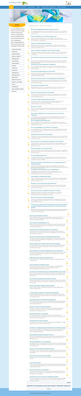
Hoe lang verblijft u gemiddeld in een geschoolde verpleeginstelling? (44, 292)
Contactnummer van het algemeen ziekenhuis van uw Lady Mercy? (44, 229)
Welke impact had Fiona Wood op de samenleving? (42, 134)
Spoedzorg (14, 91)
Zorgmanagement (15, 63)
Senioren (14, 84)
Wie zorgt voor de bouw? (36, 106)
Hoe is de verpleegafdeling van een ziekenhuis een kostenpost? (44, 127)
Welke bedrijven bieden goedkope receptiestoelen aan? (41, 257)
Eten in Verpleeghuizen (16, 40)
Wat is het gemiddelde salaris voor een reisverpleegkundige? (24, 36)
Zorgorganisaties (15, 58)
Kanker (38, 7)
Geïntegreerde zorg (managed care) (14, 75)
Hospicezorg (14, 68)
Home (11, 7)
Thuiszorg (14, 65)
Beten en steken (31, 7)
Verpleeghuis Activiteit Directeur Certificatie (20, 46)
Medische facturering (16, 79)
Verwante (17, 24)
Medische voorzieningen (17, 82)
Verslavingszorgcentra (16, 49)
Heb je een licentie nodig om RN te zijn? (19, 38)
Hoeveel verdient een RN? (35, 362)
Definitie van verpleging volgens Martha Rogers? (41, 43)
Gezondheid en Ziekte (33, 25)
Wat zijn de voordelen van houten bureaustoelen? (40, 306)
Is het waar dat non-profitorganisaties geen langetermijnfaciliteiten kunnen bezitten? (48, 271)
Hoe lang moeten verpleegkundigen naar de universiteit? (43, 71)
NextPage (45, 385)
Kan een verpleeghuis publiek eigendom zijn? (40, 120)
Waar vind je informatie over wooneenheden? (39, 369)
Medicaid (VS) (15, 77)
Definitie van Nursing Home (17, 32)
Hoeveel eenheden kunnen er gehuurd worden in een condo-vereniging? (45, 243)
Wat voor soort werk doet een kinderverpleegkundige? (42, 197)
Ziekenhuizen (14, 70)
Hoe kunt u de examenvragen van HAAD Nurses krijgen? (23, 34)
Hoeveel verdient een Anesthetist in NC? (39, 85)
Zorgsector (42, 25)
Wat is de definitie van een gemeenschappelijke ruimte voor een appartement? (46, 250)
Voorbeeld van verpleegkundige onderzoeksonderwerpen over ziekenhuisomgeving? (48, 327)
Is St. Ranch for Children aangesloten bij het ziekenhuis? (43, 99)
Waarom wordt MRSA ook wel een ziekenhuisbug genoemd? (44, 36)
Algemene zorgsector (16, 56)
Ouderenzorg (14, 51)
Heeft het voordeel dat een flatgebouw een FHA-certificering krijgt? (45, 50)
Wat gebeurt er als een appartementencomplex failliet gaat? (44, 183)
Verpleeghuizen (48, 25)
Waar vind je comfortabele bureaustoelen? (39, 215)
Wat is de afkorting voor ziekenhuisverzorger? (39, 264)
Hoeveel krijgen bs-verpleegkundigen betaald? (41, 176)
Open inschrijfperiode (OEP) (17, 89)
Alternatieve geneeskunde (20, 7)
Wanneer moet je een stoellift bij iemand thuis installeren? (42, 348)
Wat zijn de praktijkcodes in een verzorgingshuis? (40, 341)
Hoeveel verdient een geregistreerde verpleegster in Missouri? (43, 278)
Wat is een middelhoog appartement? (39, 155)
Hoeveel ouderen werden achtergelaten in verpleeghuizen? (43, 64)
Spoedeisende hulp (16, 54)
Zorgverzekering (15, 61)
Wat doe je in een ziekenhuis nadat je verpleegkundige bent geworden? (45, 236)
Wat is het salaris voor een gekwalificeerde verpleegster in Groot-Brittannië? (47, 141)
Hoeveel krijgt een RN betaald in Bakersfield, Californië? (42, 334)
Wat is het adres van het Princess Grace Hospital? (40, 355)
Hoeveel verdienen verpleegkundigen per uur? (39, 222)
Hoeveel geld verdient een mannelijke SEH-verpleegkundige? (43, 299)
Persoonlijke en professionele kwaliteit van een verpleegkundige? (45, 169)
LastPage (48, 385)
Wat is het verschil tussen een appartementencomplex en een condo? (45, 190)
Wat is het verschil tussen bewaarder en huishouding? (42, 92)
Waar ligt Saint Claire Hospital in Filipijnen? (39, 320)
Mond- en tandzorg (61, 7)
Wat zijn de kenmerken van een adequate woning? (41, 148)
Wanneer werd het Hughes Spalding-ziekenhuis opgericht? (42, 285)
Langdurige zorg (15, 72)
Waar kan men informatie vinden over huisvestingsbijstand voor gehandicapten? (48, 78)
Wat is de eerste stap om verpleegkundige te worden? (22, 44)
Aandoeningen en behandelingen (48, 7)
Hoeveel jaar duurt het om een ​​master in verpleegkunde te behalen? (44, 376)
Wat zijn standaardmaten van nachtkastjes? (39, 313)
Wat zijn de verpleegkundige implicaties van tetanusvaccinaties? (44, 29)
